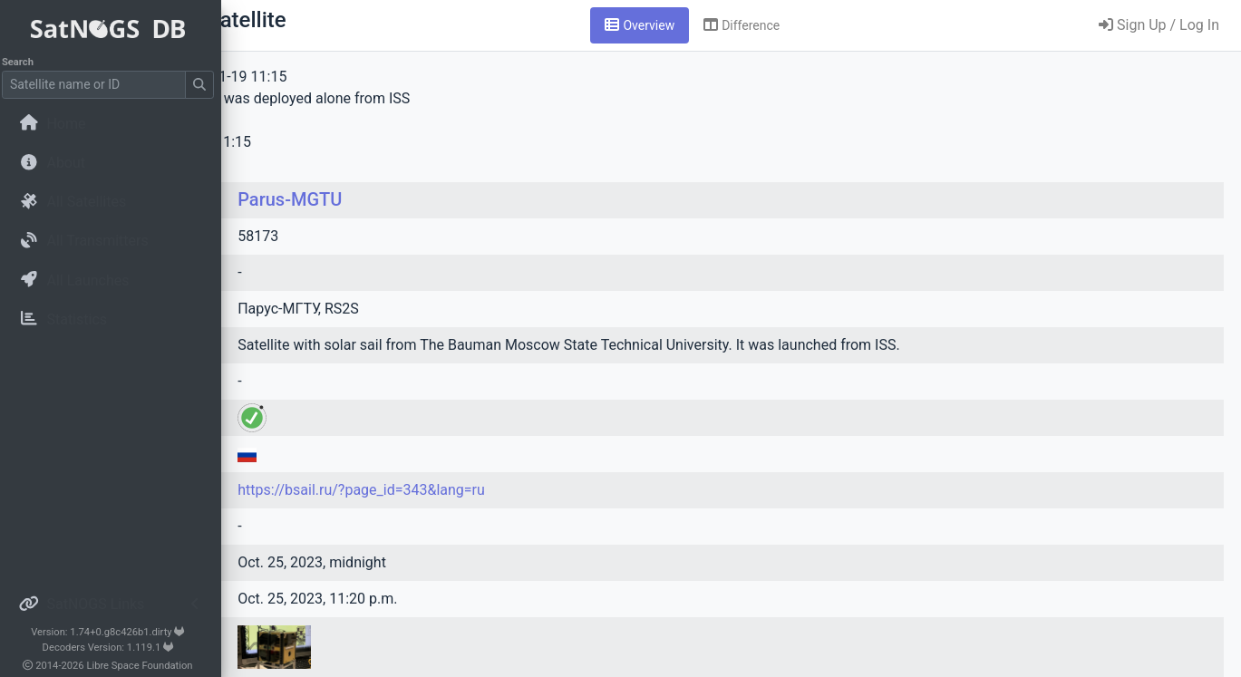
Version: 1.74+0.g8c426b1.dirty (112, 632)
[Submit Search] (204, 85)
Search (23, 62)
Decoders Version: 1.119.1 (113, 647)
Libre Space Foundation (145, 666)
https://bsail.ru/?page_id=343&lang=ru (548, 489)
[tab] (752, 25)
